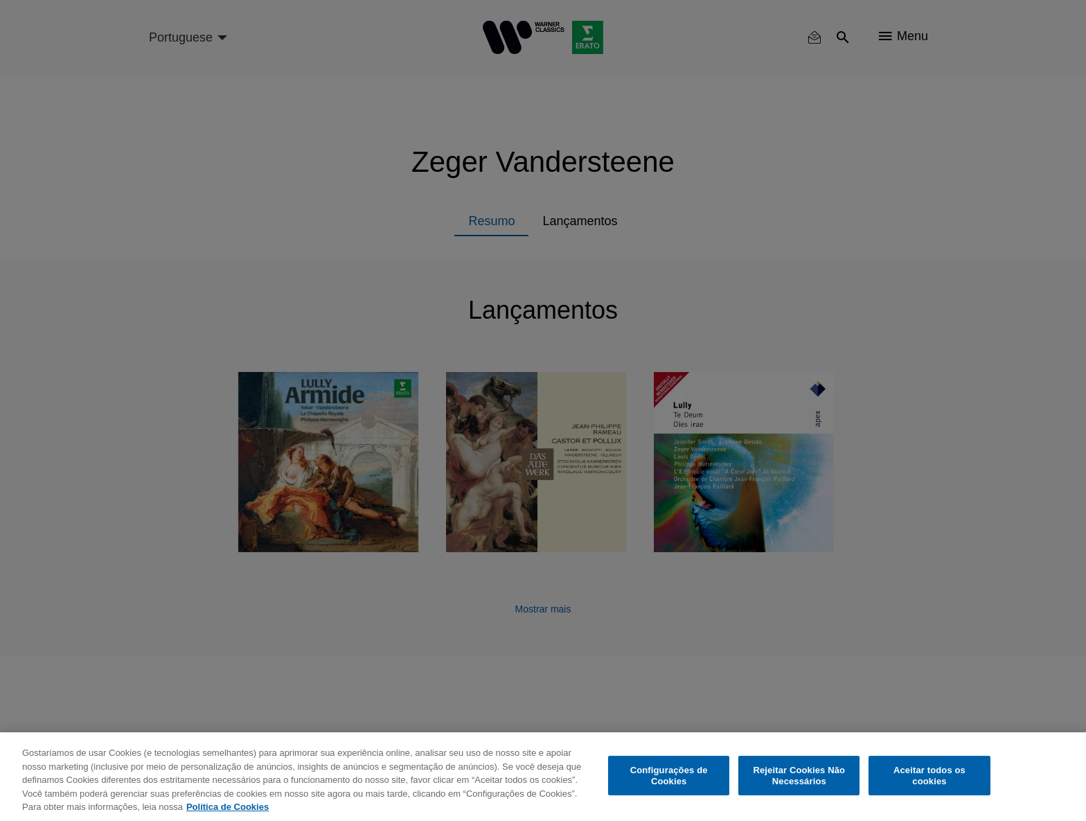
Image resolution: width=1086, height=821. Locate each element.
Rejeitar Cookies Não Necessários (799, 775)
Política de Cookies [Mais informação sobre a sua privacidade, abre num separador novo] (227, 807)
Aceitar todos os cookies (929, 775)
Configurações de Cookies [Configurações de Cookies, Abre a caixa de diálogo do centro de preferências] (669, 775)
